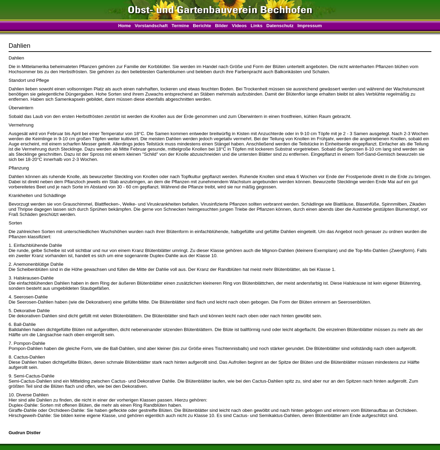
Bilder (221, 25)
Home (124, 25)
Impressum (309, 25)
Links (257, 25)
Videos (239, 25)
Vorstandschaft (151, 25)
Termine (180, 25)
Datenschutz (280, 25)
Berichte (202, 25)
